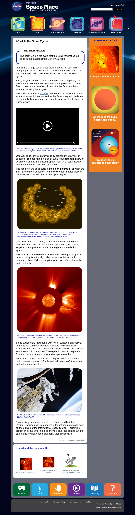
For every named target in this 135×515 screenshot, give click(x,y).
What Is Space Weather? (26, 473)
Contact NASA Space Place (109, 504)
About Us (45, 502)
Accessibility (85, 502)
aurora (55, 257)
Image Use (72, 502)
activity (44, 93)
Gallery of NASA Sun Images (48, 471)
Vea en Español (117, 5)
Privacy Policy (58, 502)
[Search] (102, 9)
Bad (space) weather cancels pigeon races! (71, 471)
